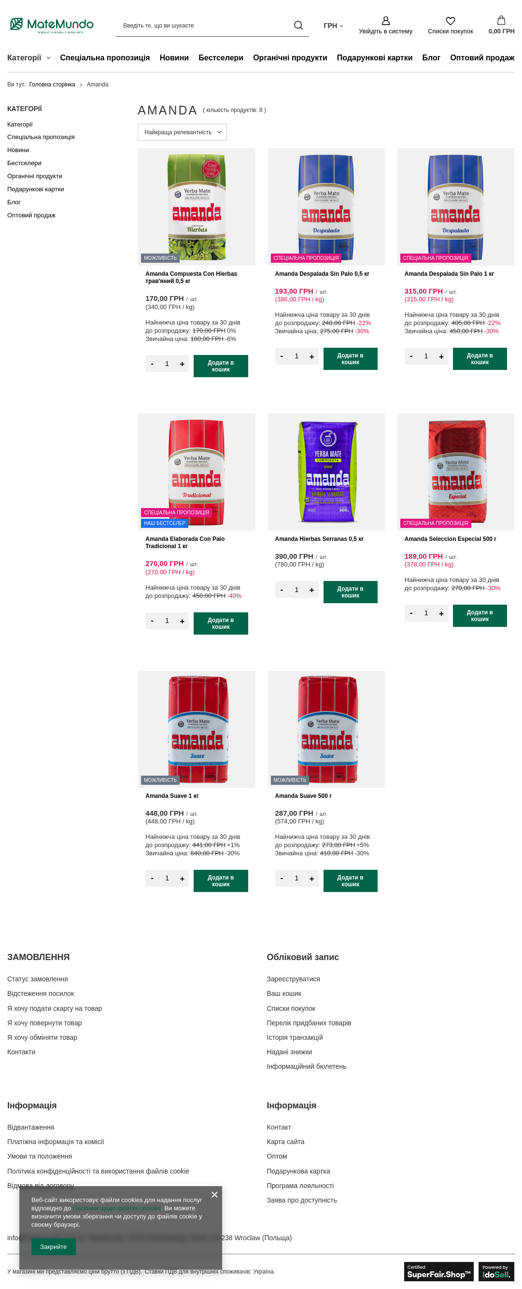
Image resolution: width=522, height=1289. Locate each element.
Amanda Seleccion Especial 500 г (450, 539)
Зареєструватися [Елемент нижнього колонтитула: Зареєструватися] (294, 979)
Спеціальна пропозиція (105, 58)
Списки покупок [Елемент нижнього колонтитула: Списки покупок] (291, 1008)
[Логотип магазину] (52, 25)
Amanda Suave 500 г (303, 796)
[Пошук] (298, 25)
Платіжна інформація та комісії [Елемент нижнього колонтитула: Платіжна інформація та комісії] (55, 1142)
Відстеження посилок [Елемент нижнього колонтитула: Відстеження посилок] (40, 993)
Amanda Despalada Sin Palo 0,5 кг (322, 273)
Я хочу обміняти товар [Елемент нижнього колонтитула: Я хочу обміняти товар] (42, 1037)
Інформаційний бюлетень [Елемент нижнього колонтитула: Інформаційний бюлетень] (307, 1066)
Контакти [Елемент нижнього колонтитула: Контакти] (21, 1052)
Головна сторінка (52, 84)
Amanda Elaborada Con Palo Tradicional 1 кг (185, 543)
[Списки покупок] (450, 25)
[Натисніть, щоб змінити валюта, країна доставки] (333, 25)
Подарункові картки (375, 58)
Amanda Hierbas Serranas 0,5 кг (319, 539)
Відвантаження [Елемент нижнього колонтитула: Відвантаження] (31, 1127)
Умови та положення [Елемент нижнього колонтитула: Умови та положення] (39, 1156)
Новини (174, 58)
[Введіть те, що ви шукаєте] (212, 25)
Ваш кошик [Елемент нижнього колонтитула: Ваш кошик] (284, 993)
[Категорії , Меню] (51, 59)
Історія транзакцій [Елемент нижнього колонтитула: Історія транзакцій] (295, 1037)
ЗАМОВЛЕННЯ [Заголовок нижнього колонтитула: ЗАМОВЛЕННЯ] (38, 957)
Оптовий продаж (482, 58)
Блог (432, 58)
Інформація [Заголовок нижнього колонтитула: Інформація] (32, 1105)
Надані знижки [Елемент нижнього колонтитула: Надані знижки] (289, 1052)
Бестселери (220, 58)
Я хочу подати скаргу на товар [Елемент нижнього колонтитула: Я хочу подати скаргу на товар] (54, 1008)
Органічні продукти (290, 58)
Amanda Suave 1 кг (171, 796)
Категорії (24, 109)
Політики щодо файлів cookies (116, 1208)
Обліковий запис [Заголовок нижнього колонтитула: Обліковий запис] (303, 957)
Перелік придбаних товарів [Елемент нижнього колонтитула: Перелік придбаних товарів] (309, 1023)
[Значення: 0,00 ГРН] (502, 25)
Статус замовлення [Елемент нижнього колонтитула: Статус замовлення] (37, 979)
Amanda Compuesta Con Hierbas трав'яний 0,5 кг (191, 277)
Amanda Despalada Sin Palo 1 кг (449, 273)
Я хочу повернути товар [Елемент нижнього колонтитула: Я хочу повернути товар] (44, 1023)
